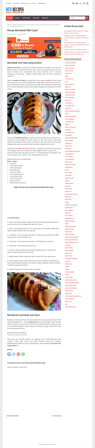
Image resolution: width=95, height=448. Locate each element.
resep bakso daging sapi (72, 282)
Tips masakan (69, 79)
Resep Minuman (69, 119)
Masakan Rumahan (70, 62)
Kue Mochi (68, 213)
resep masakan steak (71, 194)
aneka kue (68, 87)
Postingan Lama (57, 415)
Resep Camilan (69, 68)
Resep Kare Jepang (70, 226)
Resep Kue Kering (70, 95)
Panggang (68, 130)
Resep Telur (68, 256)
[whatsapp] (23, 354)
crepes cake (68, 264)
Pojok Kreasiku (69, 159)
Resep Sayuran (69, 250)
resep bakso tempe (70, 285)
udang (67, 202)
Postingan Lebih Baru (12, 415)
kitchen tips (68, 103)
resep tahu (68, 301)
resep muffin (69, 290)
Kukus (67, 113)
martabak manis (51, 80)
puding (67, 274)
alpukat (67, 261)
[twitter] (14, 354)
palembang (68, 135)
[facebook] (9, 354)
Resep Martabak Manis (71, 237)
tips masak (68, 175)
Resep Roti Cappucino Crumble (17, 335)
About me (33, 3)
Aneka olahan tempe (71, 205)
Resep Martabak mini (71, 239)
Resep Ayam (68, 146)
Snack (67, 76)
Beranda (9, 18)
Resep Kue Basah (70, 65)
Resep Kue (68, 108)
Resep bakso (68, 162)
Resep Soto (68, 253)
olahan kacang (69, 272)
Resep (67, 223)
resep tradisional (70, 127)
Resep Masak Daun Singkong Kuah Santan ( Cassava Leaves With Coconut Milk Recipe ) (76, 45)
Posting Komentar (21, 34)
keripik (67, 269)
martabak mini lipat (22, 148)
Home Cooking (69, 71)
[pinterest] (18, 354)
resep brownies (69, 97)
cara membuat (69, 154)
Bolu (66, 81)
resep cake (68, 191)
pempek (67, 124)
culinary (67, 186)
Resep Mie (68, 245)
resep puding (69, 140)
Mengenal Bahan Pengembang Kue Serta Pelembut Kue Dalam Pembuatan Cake (76, 38)
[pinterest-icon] (87, 3)
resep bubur (68, 189)
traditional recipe (70, 307)
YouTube (17, 18)
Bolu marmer (69, 210)
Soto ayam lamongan (71, 258)
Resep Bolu (36, 18)
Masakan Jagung (70, 221)
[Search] (77, 18)
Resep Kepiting (69, 229)
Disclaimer (16, 3)
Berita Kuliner (69, 178)
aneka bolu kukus (70, 164)
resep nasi (68, 197)
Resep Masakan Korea (71, 242)
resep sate (68, 199)
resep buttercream (71, 288)
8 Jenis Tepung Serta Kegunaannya (75, 49)
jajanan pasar (69, 121)
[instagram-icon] (80, 3)
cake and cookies (70, 92)
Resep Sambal (69, 248)
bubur (67, 170)
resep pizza (68, 293)
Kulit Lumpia (69, 215)
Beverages (68, 148)
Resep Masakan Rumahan (72, 151)
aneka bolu (68, 143)
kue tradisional (69, 105)
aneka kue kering (70, 89)
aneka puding (69, 183)
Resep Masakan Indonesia (72, 111)
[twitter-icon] (84, 3)
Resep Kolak (68, 231)
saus (66, 304)
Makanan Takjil (69, 218)
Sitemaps (8, 3)
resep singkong (69, 299)
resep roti (68, 100)
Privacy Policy (25, 3)
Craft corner (69, 156)
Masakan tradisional (71, 138)
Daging (67, 180)
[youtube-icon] (77, 3)
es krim (67, 266)
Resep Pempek (26, 18)
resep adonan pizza (70, 280)
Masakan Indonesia (70, 116)
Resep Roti (45, 18)
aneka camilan (69, 84)
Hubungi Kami (42, 3)
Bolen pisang (69, 207)
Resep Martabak (70, 234)
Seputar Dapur (69, 132)
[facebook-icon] (73, 3)
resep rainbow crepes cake (73, 296)
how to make (69, 172)
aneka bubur (69, 167)
